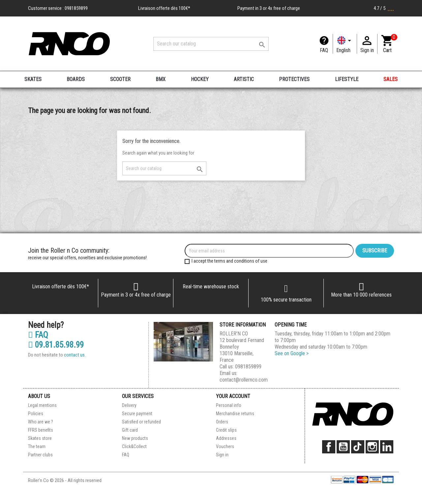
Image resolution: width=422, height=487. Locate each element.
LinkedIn (386, 446)
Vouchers (225, 446)
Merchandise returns (235, 413)
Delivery (129, 405)
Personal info (228, 405)
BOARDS (76, 79)
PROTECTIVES (294, 79)
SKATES (33, 79)
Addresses (226, 438)
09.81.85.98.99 (56, 345)
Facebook (328, 446)
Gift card (130, 430)
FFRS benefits (40, 430)
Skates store (40, 438)
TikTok (357, 446)
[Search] (211, 44)
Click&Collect (134, 446)
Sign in (222, 454)
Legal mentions (42, 405)
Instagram (372, 446)
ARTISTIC (244, 79)
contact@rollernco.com (244, 380)
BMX (161, 79)
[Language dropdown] (344, 44)
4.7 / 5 (384, 8)
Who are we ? (40, 421)
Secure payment (137, 413)
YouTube (343, 446)
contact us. (75, 355)
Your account (233, 396)
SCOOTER (120, 79)
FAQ (324, 50)
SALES (390, 79)
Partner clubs (40, 454)
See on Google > (292, 353)
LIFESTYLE (346, 79)
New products (135, 438)
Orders (222, 421)
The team (36, 446)
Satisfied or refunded (141, 421)
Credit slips (226, 430)
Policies (35, 413)
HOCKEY (200, 79)
